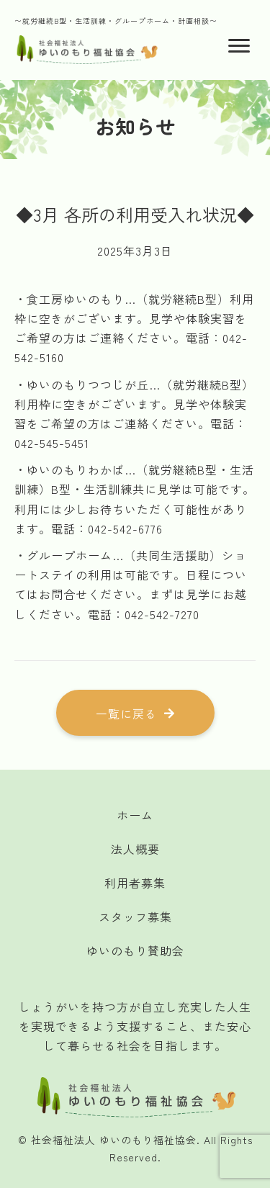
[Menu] (239, 46)
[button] (135, 713)
